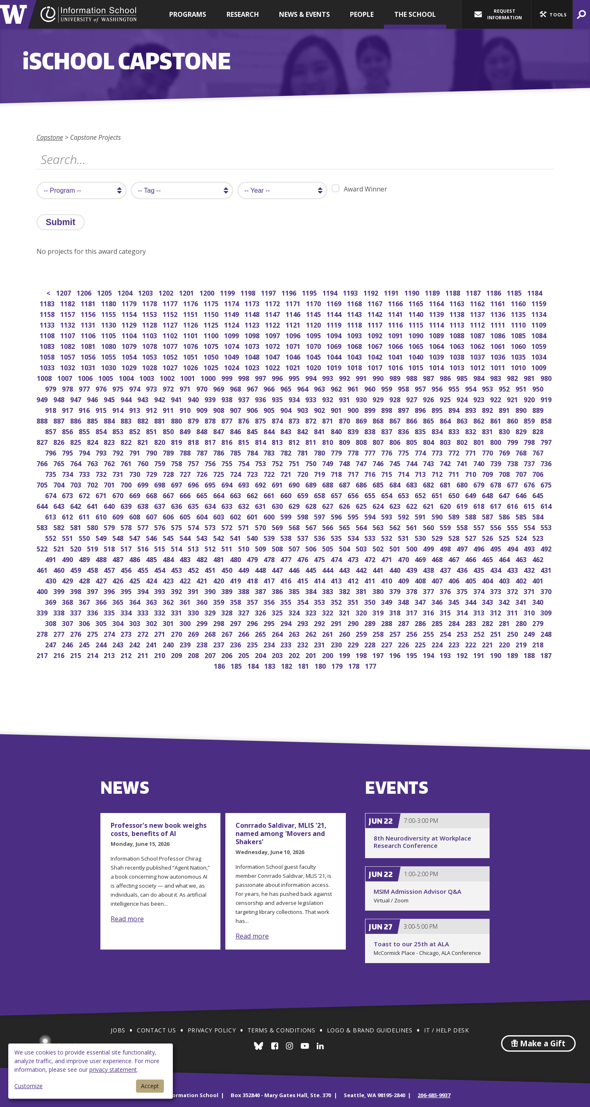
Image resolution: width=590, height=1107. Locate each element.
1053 (150, 356)
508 (278, 548)
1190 (412, 292)
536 (320, 537)
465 (488, 558)
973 (152, 388)
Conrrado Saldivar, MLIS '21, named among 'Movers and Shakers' (281, 833)
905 (270, 409)
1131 (88, 324)
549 (102, 537)
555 (513, 526)
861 (496, 420)
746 (379, 462)
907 (236, 409)
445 (311, 569)
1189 (432, 292)
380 (379, 590)
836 (404, 430)
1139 (437, 313)
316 (429, 611)
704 (59, 484)
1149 (232, 313)
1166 (396, 302)
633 (227, 505)
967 (253, 388)
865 (429, 420)
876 (244, 420)
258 (379, 633)
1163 (457, 302)
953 (488, 388)
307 (68, 622)
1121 (293, 324)
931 (345, 398)
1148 (252, 313)
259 (362, 633)
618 (479, 505)
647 (505, 494)
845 (253, 430)
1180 (109, 302)
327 (244, 611)
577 (143, 526)
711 (454, 473)
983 (496, 377)
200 (328, 654)
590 (438, 516)
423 (169, 579)
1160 (519, 302)
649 (471, 494)
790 (152, 452)
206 (227, 654)
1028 (150, 366)
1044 (334, 356)
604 (202, 516)
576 (160, 526)
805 (412, 441)
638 (143, 505)
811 (311, 441)
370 (547, 590)
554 (530, 526)
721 (286, 473)
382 (345, 590)
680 (463, 484)
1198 (248, 292)
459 (76, 569)
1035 (519, 356)
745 (395, 462)
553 (547, 526)
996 (278, 377)
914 (118, 409)
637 (160, 505)
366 (102, 601)
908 (219, 409)
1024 (232, 366)
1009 (539, 366)
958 (404, 388)
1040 (416, 356)
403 (505, 579)
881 (160, 420)
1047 (273, 356)
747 (362, 462)
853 (118, 430)
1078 (150, 345)
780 (320, 452)
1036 (498, 356)
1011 (498, 366)
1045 (314, 356)
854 (102, 430)
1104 (129, 334)
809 (345, 441)
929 (379, 398)
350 (370, 601)
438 (429, 569)
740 (479, 462)
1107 (68, 334)
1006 (85, 377)
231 (320, 643)
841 (320, 430)
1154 (129, 313)
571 (244, 526)
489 (85, 558)
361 (186, 601)
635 (194, 505)
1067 (375, 345)
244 (102, 643)
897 (404, 409)
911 (169, 409)
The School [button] (415, 14)
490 (68, 558)
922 (496, 398)
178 (354, 665)
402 (522, 579)
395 (127, 590)
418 (253, 579)
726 (202, 473)
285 (438, 622)
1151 (191, 313)
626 (345, 505)
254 (446, 633)
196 (395, 654)
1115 (416, 324)
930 (362, 398)
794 (85, 452)
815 (244, 441)
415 (303, 579)
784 (253, 452)
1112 (478, 324)
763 (93, 462)
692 (261, 484)
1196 (289, 292)
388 (244, 590)
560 (429, 526)
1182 (68, 302)
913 (135, 409)
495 (496, 548)
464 (505, 558)
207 (211, 654)
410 (387, 579)
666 (186, 494)
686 (362, 484)
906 (253, 409)
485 (152, 558)
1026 (191, 366)
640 (110, 505)
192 (463, 654)
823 (110, 441)
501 (395, 548)
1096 (293, 334)
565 (345, 526)
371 (530, 590)
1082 (68, 345)
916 (85, 409)
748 (345, 462)
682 (429, 484)
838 (370, 430)
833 (454, 430)
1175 (211, 302)
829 (522, 430)
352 (337, 601)
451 (211, 569)
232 (303, 643)
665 (202, 494)
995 (295, 377)
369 (51, 601)
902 (320, 409)
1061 (498, 345)
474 (337, 558)
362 (169, 601)
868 (379, 420)
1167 (375, 302)
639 (127, 505)
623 (395, 505)
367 (85, 601)
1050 (211, 356)
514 (177, 548)
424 (152, 579)
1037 (478, 356)
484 (169, 558)
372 (513, 590)
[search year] (282, 190)
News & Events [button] (304, 14)
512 (211, 548)
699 (143, 484)
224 (438, 643)
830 (505, 430)
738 (513, 462)
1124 (232, 324)
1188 (453, 292)
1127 (170, 324)
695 (211, 484)
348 (404, 601)
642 (76, 505)
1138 (457, 313)
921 (513, 398)
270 (177, 633)
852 (135, 430)
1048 (252, 356)
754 (244, 462)
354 (303, 601)
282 (488, 622)
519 (93, 548)
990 (379, 377)
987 (429, 377)
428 (85, 579)
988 (412, 377)
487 (118, 558)
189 (513, 654)
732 (102, 473)
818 (194, 441)
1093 (355, 334)
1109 (539, 324)
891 (505, 409)
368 (68, 601)
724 (236, 473)
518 (110, 548)
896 (421, 409)
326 (261, 611)
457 (110, 569)
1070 (314, 345)
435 (479, 569)
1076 (191, 345)
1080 (109, 345)
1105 (109, 334)
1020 (314, 366)
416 (286, 579)
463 (522, 558)
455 (143, 569)
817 (211, 441)
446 (295, 569)
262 (311, 633)
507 (295, 548)
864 (446, 420)
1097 (273, 334)
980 (547, 377)
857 (51, 430)
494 (513, 548)
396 (110, 590)
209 (177, 654)
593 (387, 516)
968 (236, 388)
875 (261, 420)
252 (479, 633)
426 (118, 579)
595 (354, 516)
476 (303, 558)
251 (496, 633)
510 (244, 548)
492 (547, 548)
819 (177, 441)
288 (387, 622)
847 (219, 430)
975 (118, 388)
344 (471, 601)
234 (270, 643)
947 (76, 398)
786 (219, 452)
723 (253, 473)
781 (303, 452)
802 (463, 441)
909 (202, 409)
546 (152, 537)
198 (362, 654)
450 (227, 569)
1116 (396, 324)
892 (488, 409)
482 (202, 558)
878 (211, 420)
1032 (68, 366)
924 (463, 398)
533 (370, 537)
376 (446, 590)
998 (244, 377)
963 (320, 388)
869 (362, 420)
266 (244, 633)
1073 (252, 345)
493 (530, 548)
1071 (293, 345)
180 (321, 665)
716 (370, 473)
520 (76, 548)
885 (93, 420)
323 (311, 611)
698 (160, 484)
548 (118, 537)
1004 (126, 377)
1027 (170, 366)
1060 (519, 345)
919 (547, 398)
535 (337, 537)
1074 (232, 345)
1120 (314, 324)
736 (547, 462)
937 (244, 398)
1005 (106, 377)
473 (354, 558)
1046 (293, 356)
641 (93, 505)
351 (354, 601)
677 (513, 484)
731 (118, 473)
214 (93, 654)
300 (186, 622)
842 (303, 430)
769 (505, 452)
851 (152, 430)
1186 (494, 292)
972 (169, 388)
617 (496, 505)
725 (219, 473)
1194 (330, 292)
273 (127, 633)
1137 (478, 313)
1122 (273, 324)
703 (76, 484)
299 (202, 622)
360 (202, 601)
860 (513, 420)
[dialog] (90, 1071)
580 (93, 526)
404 (488, 579)
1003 (147, 377)
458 (93, 569)
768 (522, 452)
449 (244, 569)
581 (76, 526)
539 (270, 537)
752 (278, 462)
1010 (519, 366)
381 (362, 590)
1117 (375, 324)
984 (479, 377)
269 (194, 633)
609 (118, 516)
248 (547, 633)
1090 (416, 334)
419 (236, 579)
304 (118, 622)
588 (471, 516)
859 (530, 420)
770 (488, 452)
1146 (293, 313)
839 (354, 430)
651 (438, 494)
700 (127, 484)
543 (202, 537)
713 (421, 473)
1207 (64, 292)
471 (387, 558)
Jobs (118, 1030)
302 (152, 622)
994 (311, 377)
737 (530, 462)
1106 (88, 334)
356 (270, 601)
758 (177, 462)
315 (446, 611)
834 (438, 430)
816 (227, 441)
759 (160, 462)
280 (522, 622)
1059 (539, 345)
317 (412, 611)
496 (479, 548)
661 (270, 494)
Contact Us (156, 1030)
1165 (416, 302)
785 (236, 452)
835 (421, 430)
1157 (68, 313)
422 (186, 579)
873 (295, 420)
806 (395, 441)
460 (59, 569)
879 (194, 420)
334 (127, 611)
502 (379, 548)
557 (479, 526)
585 (522, 516)
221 (488, 643)
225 (421, 643)
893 (471, 409)
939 (211, 398)
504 (345, 548)
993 (328, 377)
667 (169, 494)
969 (219, 388)
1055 (109, 356)
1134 (539, 313)
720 (303, 473)
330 (194, 611)
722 (270, 473)
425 (135, 579)
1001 (188, 377)
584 (538, 516)
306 (85, 622)
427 (102, 579)
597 (320, 516)
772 (454, 452)
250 (513, 633)
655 (370, 494)
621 (429, 505)
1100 (211, 334)
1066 (396, 345)
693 (244, 484)
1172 (273, 302)
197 (379, 654)
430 (51, 579)
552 (51, 537)
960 (370, 388)
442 (362, 569)
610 (102, 516)
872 (311, 420)
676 (530, 484)
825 (76, 441)
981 (530, 377)
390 (211, 590)
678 (496, 484)
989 (395, 377)
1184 (535, 292)
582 (59, 526)
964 (303, 388)
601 (253, 516)
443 (345, 569)
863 (463, 420)
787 (202, 452)
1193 (351, 292)
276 (76, 633)
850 (169, 430)
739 (496, 462)
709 (488, 473)
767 (538, 452)
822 (127, 441)
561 (412, 526)
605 (186, 516)
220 (505, 643)
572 (227, 526)
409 (404, 579)
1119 (334, 324)
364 (135, 601)
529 (438, 537)
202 (295, 654)
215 (76, 654)
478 (270, 558)
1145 (314, 313)
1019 (334, 366)
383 (328, 590)
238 (202, 643)
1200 (207, 292)
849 (186, 430)
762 (110, 462)
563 (379, 526)
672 (85, 494)
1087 (478, 334)
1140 (416, 313)
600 (270, 516)
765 (59, 462)
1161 (498, 302)
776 (387, 452)
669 (135, 494)
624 (379, 505)
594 (370, 516)
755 (227, 462)
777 (370, 452)
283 (471, 622)
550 (85, 537)
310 (530, 611)
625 (362, 505)
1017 (375, 366)
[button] (552, 14)
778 (354, 452)
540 (253, 537)
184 (254, 665)
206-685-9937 (434, 1095)
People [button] (362, 14)
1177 (170, 302)
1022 (273, 366)
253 (463, 633)
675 (547, 484)
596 (337, 516)
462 (538, 558)
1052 (170, 356)
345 (454, 601)
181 (304, 665)
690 (295, 484)
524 (522, 537)
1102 (170, 334)
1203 (146, 292)
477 (286, 558)
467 (454, 558)
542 (219, 537)
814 (261, 441)
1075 (211, 345)
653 (404, 494)
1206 (84, 292)
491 (51, 558)
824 (93, 441)
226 (404, 643)
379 (395, 590)
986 (446, 377)
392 (177, 590)
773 (438, 452)
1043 (355, 356)
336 (93, 611)
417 (270, 579)
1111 (498, 324)
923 (479, 398)
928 (395, 398)
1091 (396, 334)
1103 (150, 334)
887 (59, 420)
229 (354, 643)
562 (395, 526)
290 (354, 622)
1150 (211, 313)
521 (59, 548)
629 (295, 505)
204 (261, 654)
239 (186, 643)
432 (530, 569)
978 (68, 388)
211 (143, 654)
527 (471, 537)
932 (328, 398)
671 (102, 494)
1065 (416, 345)
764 (76, 462)
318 (395, 611)
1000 (208, 377)
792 (118, 452)
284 (454, 622)
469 (421, 558)
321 (345, 611)
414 (320, 579)
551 (68, 537)
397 (93, 590)
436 (463, 569)
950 (538, 388)
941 (177, 398)
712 (438, 473)
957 (421, 388)
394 (143, 590)
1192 (371, 292)
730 (135, 473)
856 (68, 430)
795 (68, 452)
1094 (334, 334)
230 (337, 643)
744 (412, 462)
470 (404, 558)
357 (253, 601)
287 (404, 622)
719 (320, 473)
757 (194, 462)
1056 (88, 356)
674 (51, 494)
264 (278, 633)
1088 (457, 334)
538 (286, 537)
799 (513, 441)
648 (488, 494)
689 (311, 484)
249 (530, 633)
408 (421, 579)
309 (547, 611)
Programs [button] (187, 14)
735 (51, 473)
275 (93, 633)
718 (337, 473)
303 (135, 622)
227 (387, 643)
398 (76, 590)
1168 (355, 302)
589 (454, 516)
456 (127, 569)
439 (412, 569)
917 (68, 409)
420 (219, 579)
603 (219, 516)
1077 (170, 345)
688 (328, 484)
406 (454, 579)
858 (547, 420)
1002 (167, 377)
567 (311, 526)
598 (303, 516)
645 (538, 494)
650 (454, 494)
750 (311, 462)
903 (303, 409)
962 (337, 388)
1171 (293, 302)
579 (110, 526)
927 (412, 398)
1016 (396, 366)
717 (354, 473)
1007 (65, 377)
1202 (166, 292)
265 (261, 633)
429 (68, 579)
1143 (355, 313)
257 (395, 633)
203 (278, 654)
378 (412, 590)
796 (51, 452)
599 (286, 516)
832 (471, 430)
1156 (88, 313)
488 (102, 558)
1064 (437, 345)
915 (102, 409)
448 (261, 569)
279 (538, 622)
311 (513, 611)
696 (194, 484)
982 (513, 377)
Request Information (498, 14)
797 (547, 441)
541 (236, 537)
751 (295, 462)
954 (471, 388)
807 (379, 441)
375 (463, 590)
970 (202, 388)
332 (160, 611)
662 (253, 494)
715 (387, 473)
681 (446, 484)
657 (337, 494)
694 (227, 484)
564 (362, 526)
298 (219, 622)
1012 (478, 366)
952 (505, 388)
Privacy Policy (212, 1030)
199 (345, 654)
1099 (232, 334)
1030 (109, 366)
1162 (478, 302)
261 (328, 633)
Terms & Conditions (281, 1030)
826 (59, 441)
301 (169, 622)
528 (454, 537)
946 (93, 398)
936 (261, 398)
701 (110, 484)
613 (51, 516)
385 (295, 590)
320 (362, 611)
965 (286, 388)
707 (522, 473)
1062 (478, 345)
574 (194, 526)
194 (429, 654)
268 (211, 633)
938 (227, 398)
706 (538, 473)
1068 (355, 345)
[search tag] (182, 190)
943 (143, 398)
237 (219, 643)
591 (421, 516)
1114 (437, 324)
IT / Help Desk (446, 1030)
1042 (375, 356)
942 (160, 398)
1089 (437, 334)
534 (354, 537)
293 (303, 622)
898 (387, 409)
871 (328, 420)
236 (236, 643)
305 (102, 622)
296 (253, 622)
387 (261, 590)
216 (59, 654)
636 (177, 505)
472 (370, 558)
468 (438, 558)
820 (160, 441)
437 (446, 569)
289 (370, 622)
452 (194, 569)
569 (278, 526)
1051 (191, 356)
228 (370, 643)
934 (295, 398)
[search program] (81, 190)
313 (479, 611)
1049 (232, 356)
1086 (498, 334)
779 (337, 452)
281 (505, 622)
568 (295, 526)
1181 (88, 302)
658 (320, 494)
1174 (232, 302)
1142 (375, 313)
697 (177, 484)
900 (354, 409)
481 (219, 558)
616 (513, 505)
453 (177, 569)
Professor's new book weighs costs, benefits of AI (158, 829)
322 (328, 611)
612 (68, 516)
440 (395, 569)
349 (387, 601)
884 (110, 420)
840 (337, 430)
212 (127, 654)
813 (278, 441)
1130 (109, 324)
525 (505, 537)
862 (479, 420)
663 (236, 494)
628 (311, 505)
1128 (150, 324)
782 (286, 452)
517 (127, 548)
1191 (392, 292)
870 (345, 420)
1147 (273, 313)
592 (404, 516)
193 (446, 654)
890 (522, 409)
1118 (355, 324)
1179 (129, 302)
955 (454, 388)
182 (287, 665)
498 (446, 548)
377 (429, 590)
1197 (269, 292)
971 (186, 388)
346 (438, 601)
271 (160, 633)
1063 (457, 345)
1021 (293, 366)
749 (328, 462)
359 (219, 601)
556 (496, 526)
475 (320, 558)
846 (236, 430)
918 (51, 409)
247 (51, 643)
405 (471, 579)
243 (118, 643)
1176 (191, 302)
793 (102, 452)
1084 (539, 334)
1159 (539, 302)
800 (496, 441)
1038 (457, 356)
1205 (105, 292)
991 (362, 377)
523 (538, 537)
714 (404, 473)
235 (253, 643)
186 (220, 665)
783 (270, 452)
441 (379, 569)
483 (186, 558)
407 (438, 579)
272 (143, 633)
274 (110, 633)
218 (538, 643)
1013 (457, 366)
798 (530, 441)
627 (328, 505)
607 (152, 516)
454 (160, 569)
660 (286, 494)
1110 (519, 324)
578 (127, 526)
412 (354, 579)
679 (479, 484)
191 (479, 654)
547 (135, 537)
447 (278, 569)
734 (68, 473)
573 (211, 526)
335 (110, 611)
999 (227, 377)
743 (429, 462)
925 (446, 398)
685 (379, 484)
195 (412, 654)
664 (219, 494)
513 (194, 548)
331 (177, 611)
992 (345, 377)
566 (328, 526)
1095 (314, 334)
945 (110, 398)
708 (505, 473)
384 (311, 590)
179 (338, 665)
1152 (170, 313)
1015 (416, 366)
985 (463, 377)
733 (85, 473)
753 (261, 462)
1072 (273, 345)
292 (320, 622)
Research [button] (243, 14)
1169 (334, 302)
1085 (519, 334)
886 (76, 420)
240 (169, 643)
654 (387, 494)
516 (143, 548)
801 (479, 441)
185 (237, 665)
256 (412, 633)
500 (412, 548)
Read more (127, 918)
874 (278, 420)
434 (496, 569)
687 (345, 484)
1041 (396, 356)
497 (463, 548)
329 (211, 611)
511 (227, 548)
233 (286, 643)
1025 (211, 366)
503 (362, 548)
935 (278, 398)
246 (68, 643)
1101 (191, 334)
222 (471, 643)
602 (236, 516)
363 (152, 601)
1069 (334, 345)
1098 (252, 334)
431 (547, 569)
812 (295, 441)
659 (303, 494)
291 (337, 622)
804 (429, 441)
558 (463, 526)
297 (236, 622)
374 (479, 590)
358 (236, 601)
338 (59, 611)
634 (211, 505)
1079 (129, 345)
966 (270, 388)
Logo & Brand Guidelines (370, 1030)
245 (85, 643)
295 (270, 622)
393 (160, 590)
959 (387, 388)
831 (488, 430)
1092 (375, 334)
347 (421, 601)
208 (194, 654)
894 (454, 409)
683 (412, 484)
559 (446, 526)
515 (160, 548)
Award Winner (359, 189)
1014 (437, 366)
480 (236, 558)
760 (143, 462)
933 (311, 398)
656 (354, 494)
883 (127, 420)
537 (303, 537)
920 (530, 398)
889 (538, 409)
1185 (514, 292)
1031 (88, 366)
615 (530, 505)
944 (127, 398)
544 (186, 537)
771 (471, 452)
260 (345, 633)
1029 (129, 366)
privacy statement (113, 1069)
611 (85, 516)
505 (328, 548)
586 (505, 516)
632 (244, 505)
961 (354, 388)
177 (371, 665)
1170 (314, 302)
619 (463, 505)
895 (438, 409)
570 (261, 526)
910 (186, 409)
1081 (88, 345)
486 (135, 558)
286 (421, 622)
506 (311, 548)
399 (59, 590)
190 (496, 654)
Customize (28, 1086)
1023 (252, 366)
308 (51, 622)
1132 (68, 324)
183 (270, 665)
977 (85, 388)
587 (488, 516)
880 (177, 420)
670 (118, 494)
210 (160, 654)
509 (261, 548)
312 (496, 611)
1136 (498, 313)
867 (395, 420)
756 (211, 462)
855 (85, 430)
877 (227, 420)
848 (202, 430)
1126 (191, 324)
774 (421, 452)
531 (404, 537)
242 (135, 643)
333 (143, 611)
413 (337, 579)
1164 (437, 302)
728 (169, 473)
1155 (109, 313)
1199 (228, 292)
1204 (125, 292)
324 (295, 611)
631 (261, 505)
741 (463, 462)
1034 (539, 356)
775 (404, 452)
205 (244, 654)
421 (202, 579)
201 (311, 654)
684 (395, 484)
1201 (187, 292)
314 (463, 611)
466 (471, 558)
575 (177, 526)
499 (429, 548)
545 (169, 537)
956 (438, 388)
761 (127, 462)
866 (412, 420)
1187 (473, 292)
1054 (129, 356)
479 (253, 558)
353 (320, 601)
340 (538, 601)
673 (68, 494)
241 (152, 643)
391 (194, 590)
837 (387, 430)
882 (143, 420)
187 (547, 654)
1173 (252, 302)
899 (370, 409)
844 (270, 430)
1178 (150, 302)
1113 (457, 324)
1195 (310, 292)
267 (227, 633)
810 (328, 441)
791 (135, 452)
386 (278, 590)
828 (538, 430)
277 (59, 633)
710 (471, 473)
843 (286, 430)
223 (454, 643)
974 (135, 388)
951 (522, 388)
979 (51, 388)
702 (93, 484)
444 (328, 569)
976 (102, 388)
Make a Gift (538, 1043)
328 (227, 611)
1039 (437, 356)
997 (261, 377)
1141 (396, 313)
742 (446, 462)
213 (110, 654)
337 (76, 611)
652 (421, 494)
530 (421, 537)
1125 (211, 324)
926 (429, 398)
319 (379, 611)
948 (59, 398)
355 (286, 601)
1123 (252, 324)
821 (143, 441)
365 (118, 601)
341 (522, 601)
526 (488, 537)
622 (412, 505)
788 (186, 452)
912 (152, 409)
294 (286, 622)
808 (362, 441)
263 (295, 633)
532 (387, 537)
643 (59, 505)
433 (513, 569)
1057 (68, 356)
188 (530, 654)
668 (152, 494)
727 (186, 473)
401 (538, 579)
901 (337, 409)
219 (522, 643)
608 (135, 516)
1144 (334, 313)
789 (169, 452)
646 (522, 494)
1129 (129, 324)
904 (286, 409)
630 (278, 505)
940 (194, 398)
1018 (355, 366)
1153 (150, 313)
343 (488, 601)
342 (505, 601)
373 (496, 590)
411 (370, 579)
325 (278, 611)
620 (446, 505)
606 (169, 516)
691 (278, 484)
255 (429, 633)
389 (227, 590)
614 (547, 505)
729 (152, 473)
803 (446, 441)
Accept (150, 1086)
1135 (519, 313)
